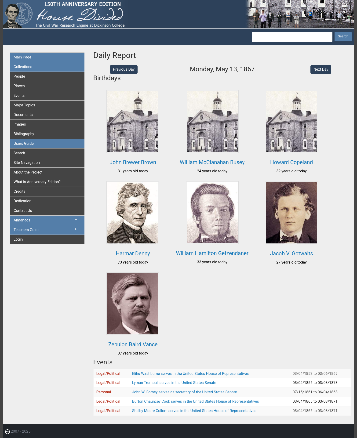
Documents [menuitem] (23, 114)
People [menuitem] (19, 76)
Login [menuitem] (18, 239)
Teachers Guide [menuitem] (46, 231)
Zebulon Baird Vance (133, 344)
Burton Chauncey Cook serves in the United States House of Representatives (195, 401)
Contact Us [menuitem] (23, 210)
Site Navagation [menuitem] (27, 162)
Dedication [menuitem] (22, 201)
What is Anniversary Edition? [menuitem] (37, 182)
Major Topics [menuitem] (24, 105)
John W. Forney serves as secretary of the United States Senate (184, 392)
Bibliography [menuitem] (24, 134)
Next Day (320, 69)
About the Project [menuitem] (28, 172)
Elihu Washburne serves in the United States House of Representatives (190, 373)
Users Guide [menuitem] (24, 143)
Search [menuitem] (19, 153)
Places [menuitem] (19, 86)
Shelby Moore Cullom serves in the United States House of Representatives (194, 411)
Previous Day (124, 69)
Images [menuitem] (20, 124)
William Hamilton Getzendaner (212, 253)
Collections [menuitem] (23, 67)
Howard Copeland (291, 162)
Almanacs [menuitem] (46, 221)
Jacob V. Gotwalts (291, 253)
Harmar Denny (133, 253)
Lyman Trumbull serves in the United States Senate (174, 382)
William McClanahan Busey (212, 162)
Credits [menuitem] (20, 191)
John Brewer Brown (133, 162)
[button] (132, 151)
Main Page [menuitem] (22, 57)
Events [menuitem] (19, 95)
